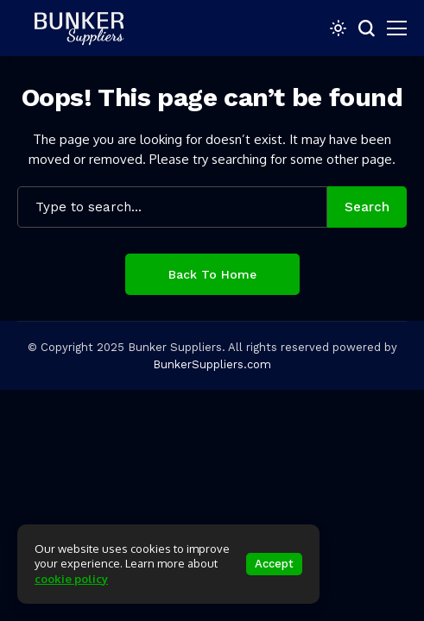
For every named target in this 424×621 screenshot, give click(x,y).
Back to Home (212, 274)
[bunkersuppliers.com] (86, 27)
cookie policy (71, 579)
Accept (274, 563)
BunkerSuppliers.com (212, 364)
